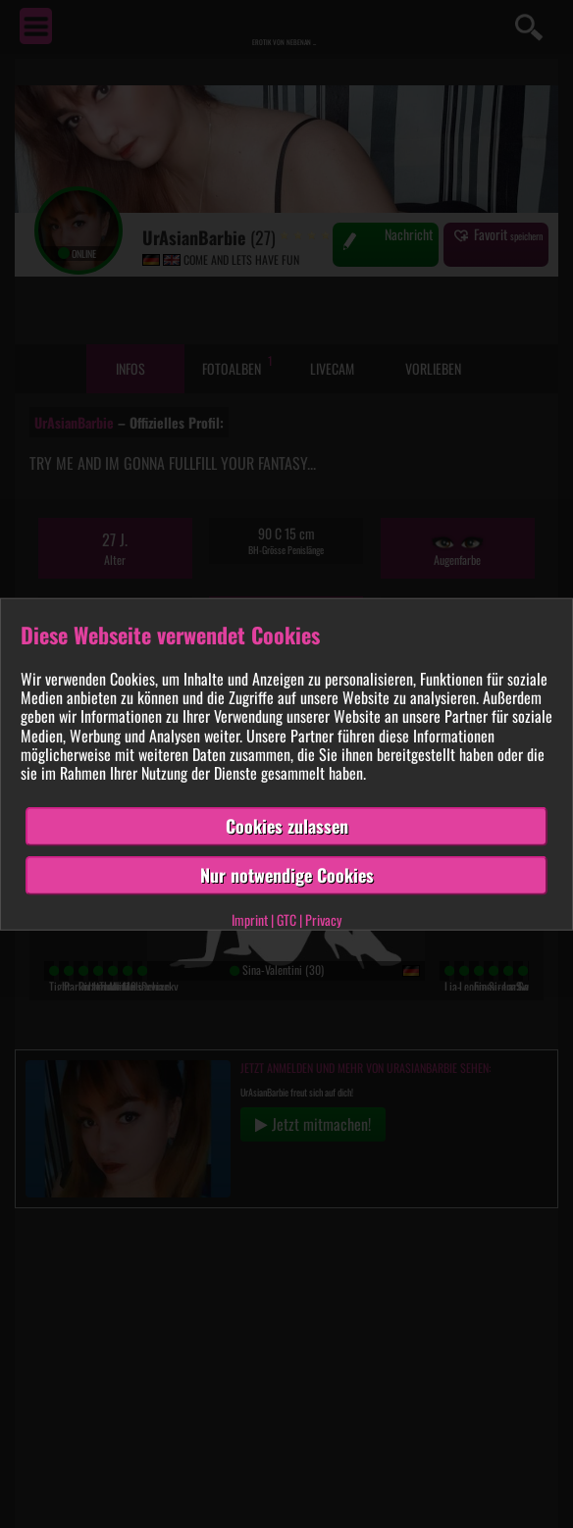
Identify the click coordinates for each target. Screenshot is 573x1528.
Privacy (323, 918)
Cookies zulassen (287, 826)
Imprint (250, 918)
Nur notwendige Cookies (287, 875)
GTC (286, 918)
